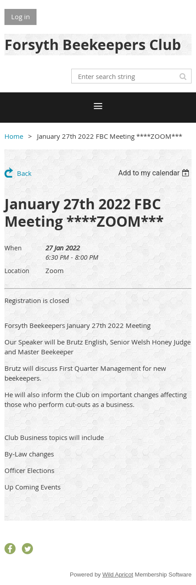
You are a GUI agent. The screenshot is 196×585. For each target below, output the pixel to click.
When (13, 248)
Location (16, 270)
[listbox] (155, 172)
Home (13, 136)
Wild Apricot (117, 574)
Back (24, 173)
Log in (20, 16)
